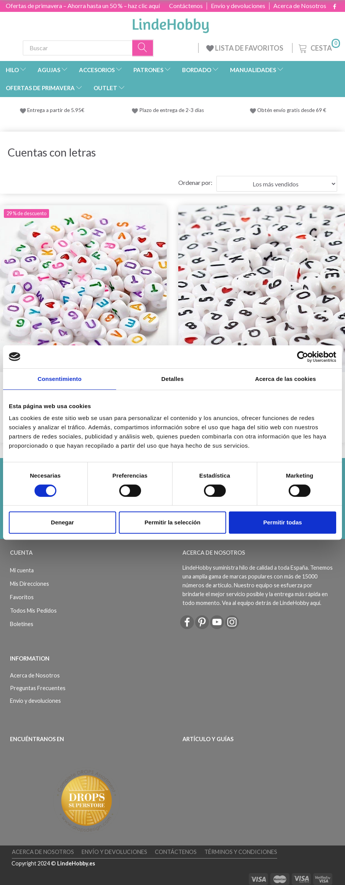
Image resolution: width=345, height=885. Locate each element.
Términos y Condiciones (240, 852)
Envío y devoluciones (238, 5)
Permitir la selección (172, 522)
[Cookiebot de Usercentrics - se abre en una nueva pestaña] (302, 357)
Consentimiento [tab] (60, 379)
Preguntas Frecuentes (38, 688)
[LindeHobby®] (170, 23)
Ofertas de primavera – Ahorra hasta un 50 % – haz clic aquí (83, 5)
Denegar (62, 522)
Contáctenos (186, 5)
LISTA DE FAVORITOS (245, 48)
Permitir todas (282, 522)
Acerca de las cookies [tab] (285, 379)
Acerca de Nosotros (299, 5)
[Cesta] (318, 47)
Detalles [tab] (172, 379)
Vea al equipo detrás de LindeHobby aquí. (271, 603)
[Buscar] (143, 47)
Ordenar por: (195, 182)
